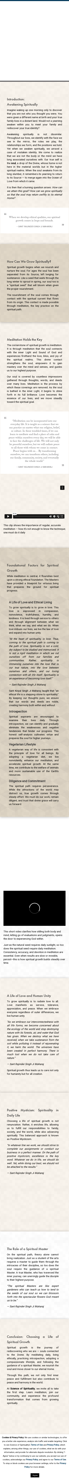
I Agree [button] (35, 1475)
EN (2, 4)
